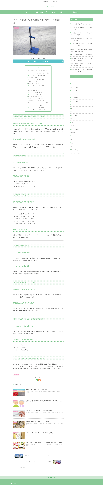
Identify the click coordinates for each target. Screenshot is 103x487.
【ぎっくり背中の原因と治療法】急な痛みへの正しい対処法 (81, 44)
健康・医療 (15, 375)
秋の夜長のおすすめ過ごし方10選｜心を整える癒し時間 (81, 39)
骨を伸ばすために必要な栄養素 (36, 86)
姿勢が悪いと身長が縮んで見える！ (37, 99)
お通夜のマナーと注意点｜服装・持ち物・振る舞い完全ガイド (81, 64)
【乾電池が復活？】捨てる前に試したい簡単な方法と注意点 (81, 34)
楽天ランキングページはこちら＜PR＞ (38, 61)
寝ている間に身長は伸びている (36, 79)
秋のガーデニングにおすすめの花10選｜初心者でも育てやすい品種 (81, 50)
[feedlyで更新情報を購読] (36, 381)
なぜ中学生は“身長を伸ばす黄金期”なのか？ (38, 71)
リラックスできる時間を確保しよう (37, 108)
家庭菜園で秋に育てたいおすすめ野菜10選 (81, 54)
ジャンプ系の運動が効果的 (35, 93)
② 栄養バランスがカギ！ (34, 84)
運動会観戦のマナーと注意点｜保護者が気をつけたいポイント (81, 70)
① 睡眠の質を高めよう (33, 77)
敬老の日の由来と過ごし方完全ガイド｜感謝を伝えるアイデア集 (81, 59)
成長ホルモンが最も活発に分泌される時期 (39, 73)
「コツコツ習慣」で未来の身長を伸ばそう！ (38, 110)
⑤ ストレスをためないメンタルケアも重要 (38, 104)
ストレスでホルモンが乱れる (36, 106)
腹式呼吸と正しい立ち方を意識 (36, 101)
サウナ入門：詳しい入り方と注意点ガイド (81, 24)
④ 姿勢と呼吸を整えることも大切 (36, 97)
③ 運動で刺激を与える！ (34, 90)
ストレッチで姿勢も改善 (35, 95)
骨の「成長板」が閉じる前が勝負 (37, 75)
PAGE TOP (51, 479)
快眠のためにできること (35, 82)
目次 (36, 68)
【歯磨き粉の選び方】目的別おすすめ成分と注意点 (81, 28)
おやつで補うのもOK (34, 88)
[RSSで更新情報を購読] (39, 381)
